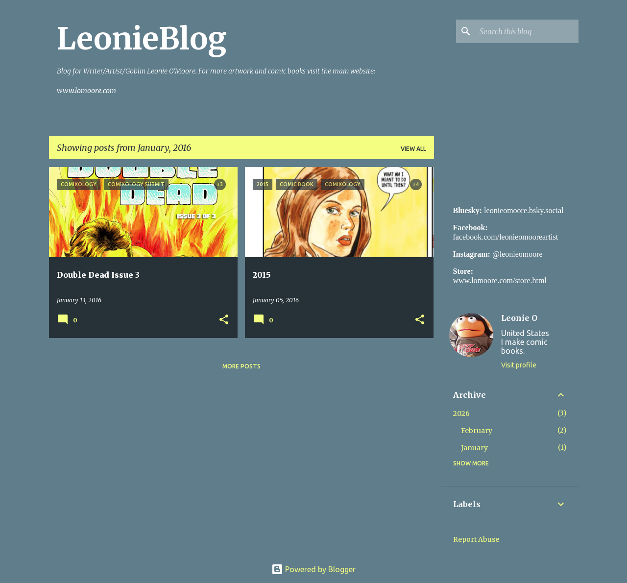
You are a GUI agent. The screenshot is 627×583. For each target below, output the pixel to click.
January (474, 447)
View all (413, 149)
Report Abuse (476, 539)
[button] (224, 320)
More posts (241, 366)
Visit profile (518, 365)
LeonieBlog (142, 39)
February (476, 430)
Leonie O (519, 318)
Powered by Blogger (313, 569)
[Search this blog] (527, 31)
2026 (461, 413)
